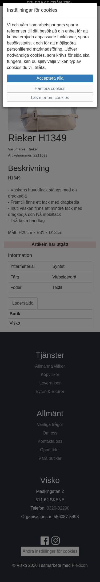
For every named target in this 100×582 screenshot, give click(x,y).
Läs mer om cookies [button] (50, 97)
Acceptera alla (50, 78)
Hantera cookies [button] (50, 88)
